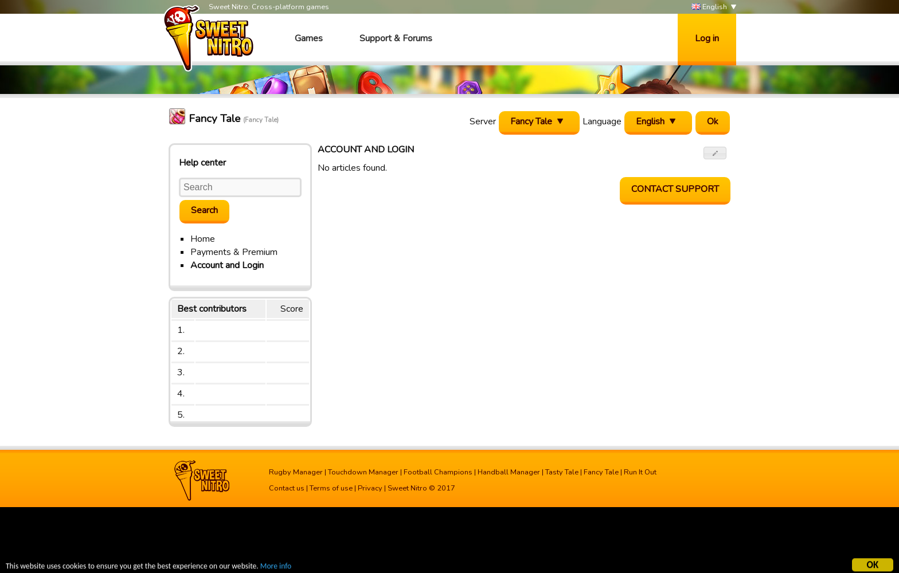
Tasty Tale (562, 472)
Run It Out (640, 472)
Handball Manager (509, 472)
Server (483, 121)
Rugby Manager (296, 472)
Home (202, 239)
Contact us (286, 488)
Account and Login (227, 265)
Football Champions (438, 472)
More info (275, 566)
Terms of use (331, 488)
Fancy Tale (601, 472)
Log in (707, 38)
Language (602, 121)
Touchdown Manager (363, 472)
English (709, 7)
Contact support (675, 189)
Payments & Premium (233, 252)
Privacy (370, 488)
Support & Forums (395, 38)
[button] (715, 153)
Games (309, 38)
